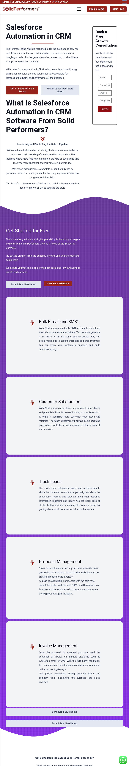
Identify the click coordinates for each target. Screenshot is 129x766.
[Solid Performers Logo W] (21, 9)
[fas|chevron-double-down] (42, 139)
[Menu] (79, 9)
